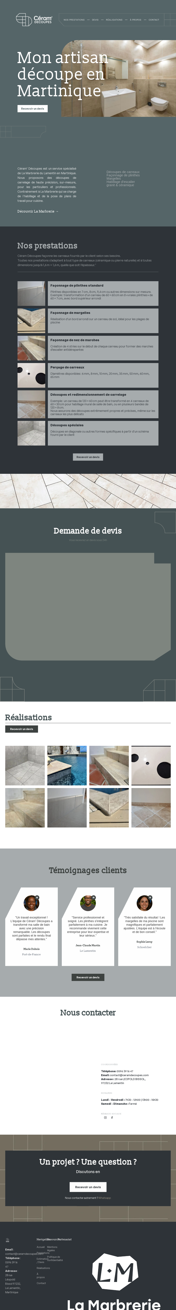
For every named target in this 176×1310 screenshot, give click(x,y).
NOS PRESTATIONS (74, 19)
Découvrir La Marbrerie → (38, 211)
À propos (39, 1276)
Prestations (39, 1252)
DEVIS (95, 19)
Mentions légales (49, 1249)
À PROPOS (135, 19)
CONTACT (154, 19)
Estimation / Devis (39, 1260)
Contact (39, 1283)
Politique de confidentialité (49, 1258)
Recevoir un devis (32, 108)
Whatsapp (104, 1198)
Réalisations (39, 1268)
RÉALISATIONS (114, 19)
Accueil (39, 1247)
